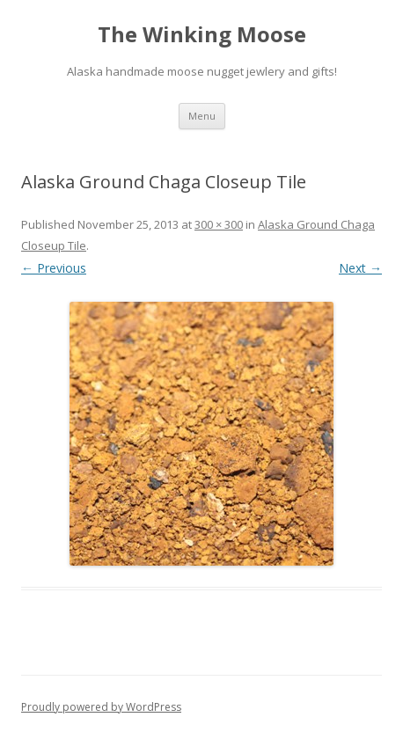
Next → (360, 268)
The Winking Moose (202, 34)
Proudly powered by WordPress (101, 706)
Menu (202, 115)
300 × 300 (218, 224)
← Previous (53, 268)
